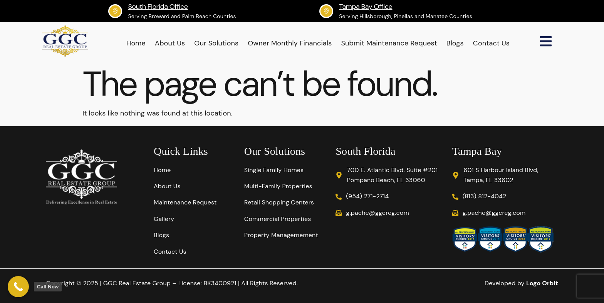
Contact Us (491, 43)
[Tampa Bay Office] (326, 11)
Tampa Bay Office (365, 6)
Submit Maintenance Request (389, 43)
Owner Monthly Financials (290, 43)
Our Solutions (216, 43)
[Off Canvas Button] (546, 42)
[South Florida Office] (115, 11)
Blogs (455, 43)
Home (136, 43)
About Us (170, 43)
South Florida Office (158, 6)
